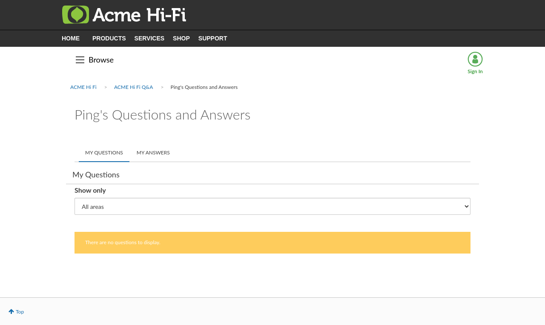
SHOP (181, 38)
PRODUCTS (109, 38)
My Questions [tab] (104, 152)
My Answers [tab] (153, 152)
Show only (90, 190)
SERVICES (150, 38)
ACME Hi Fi (83, 87)
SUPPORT (212, 38)
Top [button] (20, 311)
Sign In (475, 71)
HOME (71, 38)
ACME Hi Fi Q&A (133, 87)
